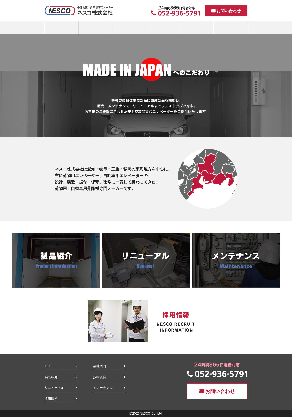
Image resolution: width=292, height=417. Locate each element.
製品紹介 (51, 377)
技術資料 (99, 377)
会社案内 (99, 366)
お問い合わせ (228, 10)
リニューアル (54, 387)
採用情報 (51, 398)
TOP (48, 366)
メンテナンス (102, 387)
